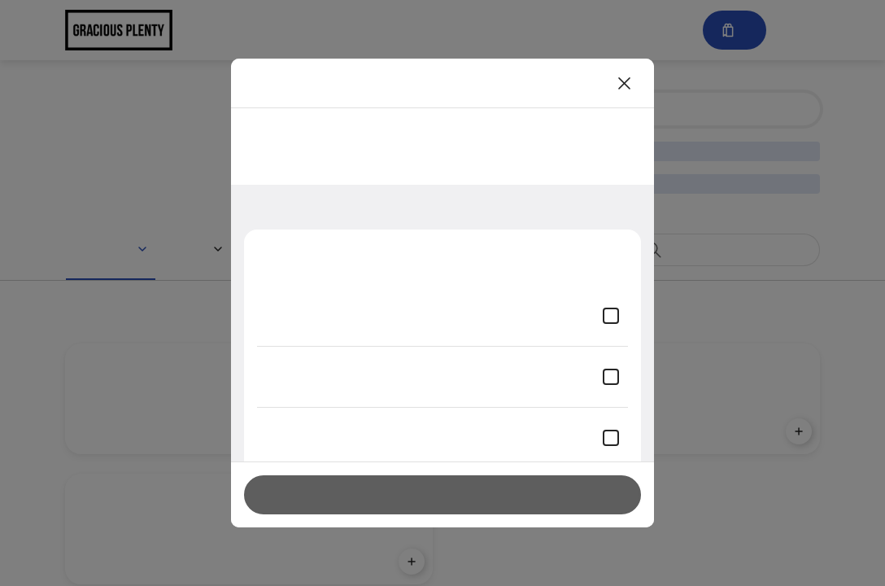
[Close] (624, 83)
